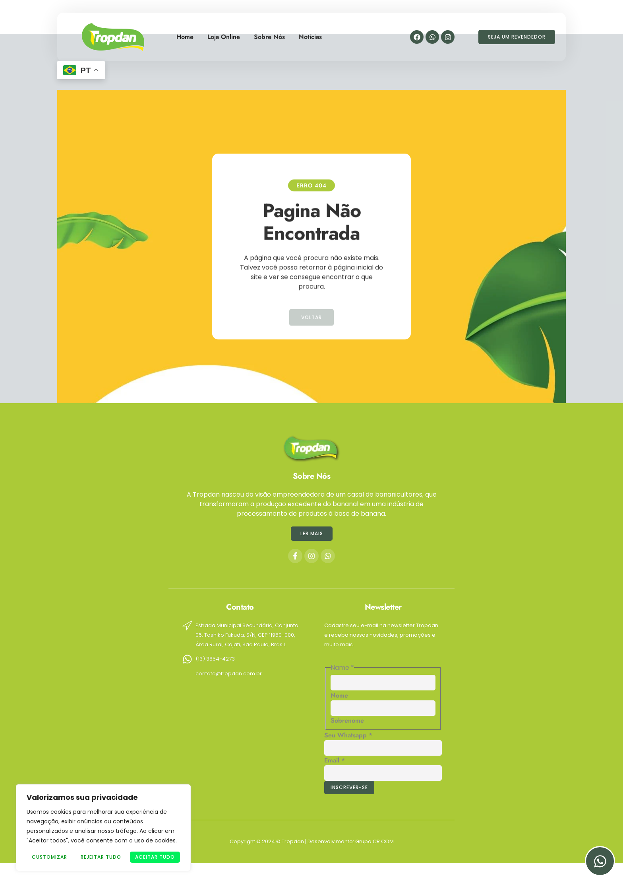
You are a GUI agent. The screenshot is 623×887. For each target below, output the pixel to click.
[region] (103, 827)
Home (184, 33)
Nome (339, 695)
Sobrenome (347, 720)
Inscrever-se (349, 787)
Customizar (49, 857)
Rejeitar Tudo (101, 857)
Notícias (310, 33)
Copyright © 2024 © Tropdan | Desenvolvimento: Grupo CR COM (312, 841)
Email (334, 760)
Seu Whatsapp (348, 735)
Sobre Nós (269, 33)
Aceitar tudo (155, 857)
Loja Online (223, 33)
